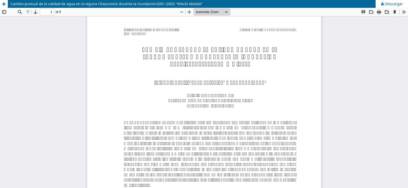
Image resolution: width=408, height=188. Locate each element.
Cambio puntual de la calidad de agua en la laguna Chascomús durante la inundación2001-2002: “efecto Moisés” (106, 3)
